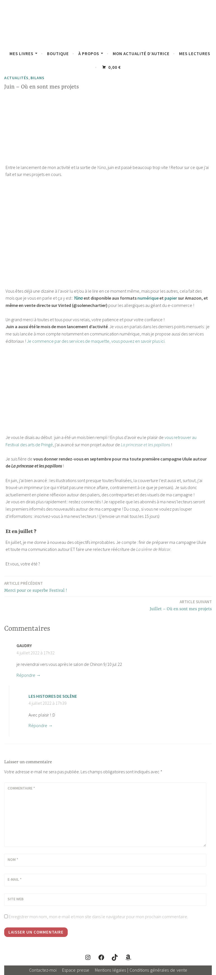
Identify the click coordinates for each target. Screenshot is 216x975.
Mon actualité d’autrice (141, 53)
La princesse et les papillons (145, 444)
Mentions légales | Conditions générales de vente (141, 970)
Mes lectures (194, 53)
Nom (13, 859)
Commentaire (21, 788)
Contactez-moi (43, 970)
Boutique (58, 53)
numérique (148, 298)
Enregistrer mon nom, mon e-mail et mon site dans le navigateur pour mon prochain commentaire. (98, 916)
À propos (88, 53)
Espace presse (75, 970)
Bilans (37, 77)
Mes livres (21, 53)
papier (171, 298)
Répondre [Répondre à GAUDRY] (26, 675)
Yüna (78, 298)
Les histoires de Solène (53, 696)
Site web (16, 898)
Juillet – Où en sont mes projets (181, 605)
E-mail (15, 879)
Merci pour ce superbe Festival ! (35, 586)
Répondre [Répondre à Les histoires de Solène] (38, 725)
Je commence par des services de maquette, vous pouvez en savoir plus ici (96, 341)
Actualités (16, 77)
